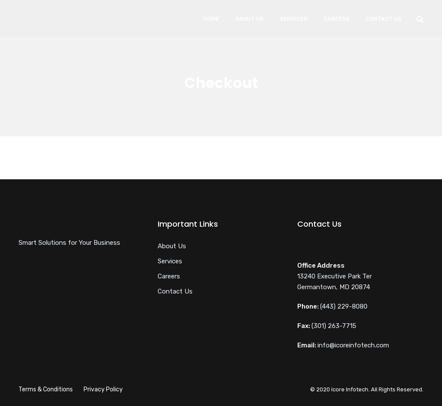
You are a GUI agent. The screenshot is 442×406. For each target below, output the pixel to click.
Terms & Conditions (46, 389)
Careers (337, 19)
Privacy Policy (103, 389)
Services (294, 19)
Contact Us (384, 19)
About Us (249, 19)
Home (211, 19)
